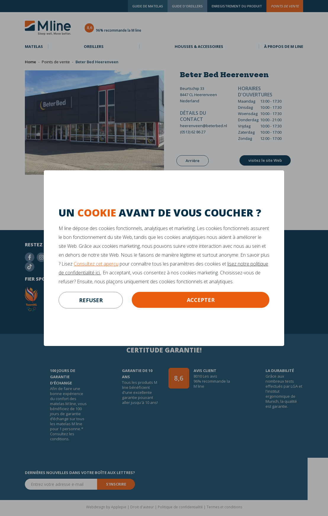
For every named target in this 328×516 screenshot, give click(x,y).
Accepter (201, 299)
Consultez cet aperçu (96, 264)
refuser (91, 300)
